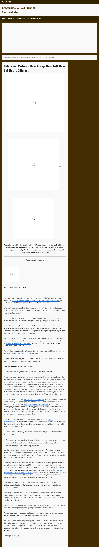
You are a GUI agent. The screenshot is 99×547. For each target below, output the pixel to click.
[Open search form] (96, 18)
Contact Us (21, 18)
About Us (11, 18)
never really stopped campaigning (36, 404)
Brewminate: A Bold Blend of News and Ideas (18, 10)
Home (3, 18)
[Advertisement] (49, 38)
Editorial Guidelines (34, 18)
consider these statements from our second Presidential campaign (36, 300)
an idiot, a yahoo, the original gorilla (18, 343)
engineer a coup (23, 353)
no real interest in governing (34, 399)
